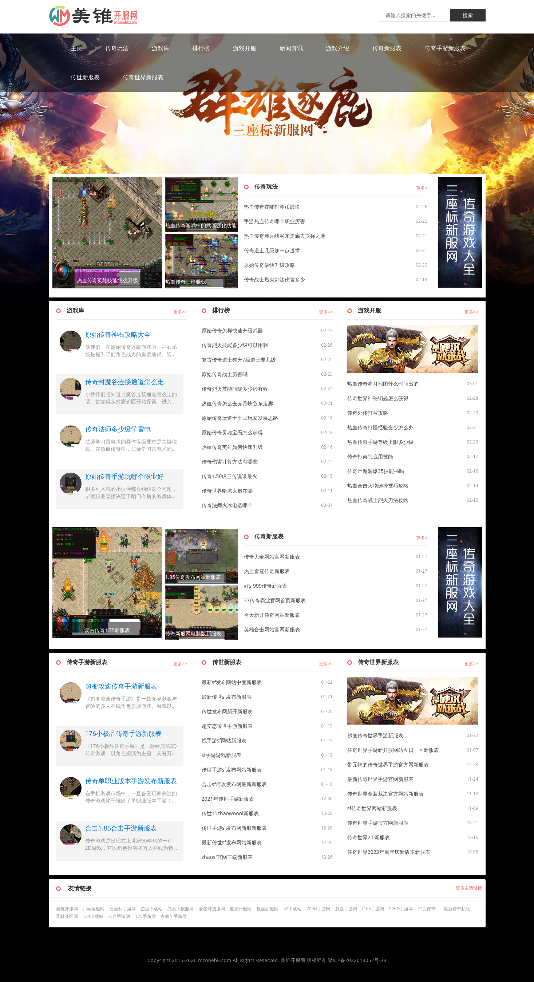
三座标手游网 (123, 909)
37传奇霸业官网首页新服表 (275, 600)
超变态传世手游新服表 (227, 725)
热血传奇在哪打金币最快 (272, 206)
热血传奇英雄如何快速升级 (232, 446)
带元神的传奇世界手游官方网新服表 (388, 764)
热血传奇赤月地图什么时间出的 (383, 383)
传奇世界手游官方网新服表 (377, 822)
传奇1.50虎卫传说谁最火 (230, 476)
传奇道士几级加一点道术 (272, 250)
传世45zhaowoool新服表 (230, 813)
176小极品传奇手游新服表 (123, 733)
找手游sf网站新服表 (224, 740)
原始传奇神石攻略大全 (118, 334)
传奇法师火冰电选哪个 (227, 505)
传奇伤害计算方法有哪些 (230, 461)
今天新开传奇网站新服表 (272, 614)
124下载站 (93, 916)
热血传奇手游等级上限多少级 (380, 441)
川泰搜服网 (93, 909)
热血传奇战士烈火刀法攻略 (377, 500)
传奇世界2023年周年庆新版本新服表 (388, 851)
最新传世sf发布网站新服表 (232, 842)
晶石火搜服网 (180, 909)
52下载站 (293, 909)
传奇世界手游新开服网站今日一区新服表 (393, 749)
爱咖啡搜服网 (212, 909)
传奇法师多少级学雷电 (118, 429)
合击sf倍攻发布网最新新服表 (234, 784)
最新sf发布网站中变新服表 (232, 682)
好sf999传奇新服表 (265, 585)
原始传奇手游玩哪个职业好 (124, 476)
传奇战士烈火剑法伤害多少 (274, 279)
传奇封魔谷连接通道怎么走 (124, 381)
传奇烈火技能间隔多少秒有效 (235, 388)
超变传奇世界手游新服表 (375, 735)
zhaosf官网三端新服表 (227, 856)
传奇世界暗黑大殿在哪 (227, 490)
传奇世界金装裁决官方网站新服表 (385, 793)
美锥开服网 (67, 909)
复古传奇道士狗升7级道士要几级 (239, 359)
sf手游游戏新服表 (221, 755)
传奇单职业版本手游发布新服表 (131, 780)
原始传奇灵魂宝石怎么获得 (232, 432)
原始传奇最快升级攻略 (269, 264)
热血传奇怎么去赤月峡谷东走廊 (237, 403)
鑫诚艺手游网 (174, 916)
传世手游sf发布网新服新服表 (234, 827)
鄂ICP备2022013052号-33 (357, 960)
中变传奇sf (428, 909)
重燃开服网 (241, 909)
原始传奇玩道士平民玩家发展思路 (240, 417)
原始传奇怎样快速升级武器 (232, 330)
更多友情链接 (469, 888)
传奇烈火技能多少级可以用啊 (235, 345)
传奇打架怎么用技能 (370, 456)
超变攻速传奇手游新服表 (121, 686)
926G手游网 (401, 909)
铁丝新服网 (267, 909)
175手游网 (145, 916)
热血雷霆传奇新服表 (267, 571)
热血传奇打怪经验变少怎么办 (380, 427)
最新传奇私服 (457, 909)
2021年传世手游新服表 (228, 798)
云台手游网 (119, 916)
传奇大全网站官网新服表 (272, 556)
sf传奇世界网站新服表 (372, 808)
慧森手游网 (346, 909)
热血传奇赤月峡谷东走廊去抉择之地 (284, 235)
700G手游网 (318, 909)
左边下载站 (151, 909)
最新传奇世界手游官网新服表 (380, 779)
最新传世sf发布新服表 (227, 696)
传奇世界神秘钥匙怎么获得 (377, 398)
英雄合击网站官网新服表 (272, 629)
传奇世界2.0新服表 (368, 837)
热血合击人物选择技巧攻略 (377, 485)
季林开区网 (67, 916)
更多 (420, 188)
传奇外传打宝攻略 (367, 412)
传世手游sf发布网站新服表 (232, 769)
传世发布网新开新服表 (227, 711)
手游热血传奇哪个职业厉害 (274, 221)
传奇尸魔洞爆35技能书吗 (375, 471)
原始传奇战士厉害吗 (225, 374)
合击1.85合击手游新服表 (121, 828)
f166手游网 (373, 909)
